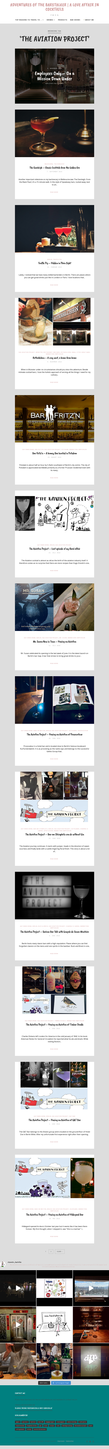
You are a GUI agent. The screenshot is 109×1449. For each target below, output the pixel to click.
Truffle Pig (57, 259)
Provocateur (83, 730)
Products (62, 20)
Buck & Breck (43, 926)
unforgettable (20, 1433)
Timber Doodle (60, 1024)
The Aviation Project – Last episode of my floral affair (54, 548)
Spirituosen (48, 830)
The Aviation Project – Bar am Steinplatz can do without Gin (54, 834)
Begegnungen (50, 1425)
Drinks (50, 20)
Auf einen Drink (28, 449)
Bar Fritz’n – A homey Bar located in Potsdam (54, 453)
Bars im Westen (39, 730)
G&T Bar (72, 1120)
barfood (33, 1425)
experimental (20, 1429)
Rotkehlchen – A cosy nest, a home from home (54, 357)
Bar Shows (75, 20)
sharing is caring (67, 1429)
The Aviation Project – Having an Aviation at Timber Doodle (54, 1028)
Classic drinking (71, 1425)
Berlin (49, 259)
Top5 (90, 1429)
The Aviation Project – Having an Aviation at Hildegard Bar (54, 1218)
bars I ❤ (40, 1425)
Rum (58, 1429)
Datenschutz (69, 1445)
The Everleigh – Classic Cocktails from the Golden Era (54, 167)
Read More (54, 192)
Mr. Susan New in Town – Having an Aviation (54, 641)
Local (45, 1429)
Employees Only (51, 83)
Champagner (60, 1425)
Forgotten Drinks (32, 1429)
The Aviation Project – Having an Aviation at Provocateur (54, 734)
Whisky (29, 1433)
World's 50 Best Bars (40, 1433)
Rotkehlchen (66, 352)
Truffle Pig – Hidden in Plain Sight (54, 263)
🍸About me (88, 20)
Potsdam (64, 449)
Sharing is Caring (72, 926)
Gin (40, 1429)
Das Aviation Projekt (27, 352)
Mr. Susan (63, 638)
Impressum (61, 1445)
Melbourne (49, 164)
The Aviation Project (80, 1429)
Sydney (61, 83)
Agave (17, 1425)
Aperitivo (25, 1425)
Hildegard (74, 1212)
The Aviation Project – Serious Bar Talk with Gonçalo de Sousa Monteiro (54, 933)
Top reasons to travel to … (28, 20)
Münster (39, 352)
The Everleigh (59, 164)
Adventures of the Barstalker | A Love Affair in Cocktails (54, 7)
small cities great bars (81, 352)
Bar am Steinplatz (40, 829)
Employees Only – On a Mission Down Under (54, 76)
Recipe (52, 1429)
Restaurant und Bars (51, 352)
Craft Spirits (82, 1425)
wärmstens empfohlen (54, 354)
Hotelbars (73, 730)
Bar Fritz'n (39, 449)
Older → (60, 1255)
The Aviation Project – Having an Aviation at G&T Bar (55, 1123)
